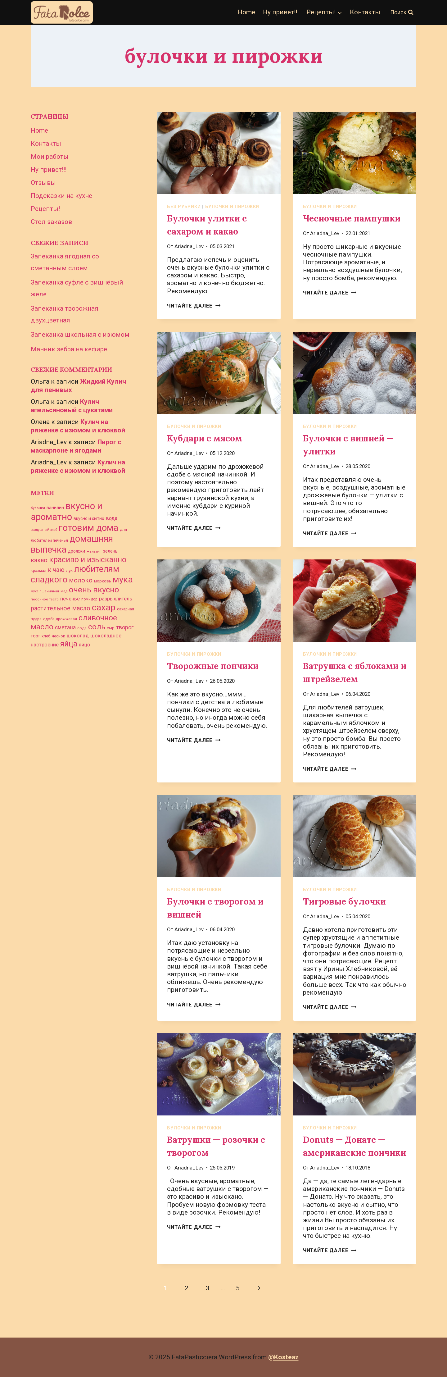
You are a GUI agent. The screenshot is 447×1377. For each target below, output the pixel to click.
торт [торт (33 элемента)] (35, 635)
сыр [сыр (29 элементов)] (111, 628)
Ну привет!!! (281, 12)
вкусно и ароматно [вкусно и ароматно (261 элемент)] (66, 511)
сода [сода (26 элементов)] (82, 628)
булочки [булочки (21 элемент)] (38, 508)
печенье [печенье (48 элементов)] (70, 598)
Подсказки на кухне (61, 195)
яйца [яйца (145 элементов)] (68, 643)
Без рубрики (184, 206)
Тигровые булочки (344, 901)
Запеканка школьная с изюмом (80, 334)
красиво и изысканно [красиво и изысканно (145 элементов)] (87, 559)
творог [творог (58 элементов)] (124, 627)
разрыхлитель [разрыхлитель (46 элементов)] (115, 599)
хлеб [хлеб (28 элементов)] (46, 636)
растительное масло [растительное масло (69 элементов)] (60, 608)
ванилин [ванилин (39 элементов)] (55, 507)
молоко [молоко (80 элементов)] (81, 580)
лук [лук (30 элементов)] (69, 570)
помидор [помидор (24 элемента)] (89, 599)
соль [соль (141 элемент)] (96, 626)
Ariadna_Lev (189, 246)
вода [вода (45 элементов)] (111, 518)
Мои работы (50, 156)
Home (246, 12)
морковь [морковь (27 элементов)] (102, 581)
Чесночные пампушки (351, 218)
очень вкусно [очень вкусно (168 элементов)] (94, 589)
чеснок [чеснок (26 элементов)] (58, 636)
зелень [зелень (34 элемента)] (110, 551)
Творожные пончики (213, 666)
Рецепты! (45, 208)
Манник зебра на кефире (69, 349)
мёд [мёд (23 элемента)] (64, 591)
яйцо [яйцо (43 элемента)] (84, 645)
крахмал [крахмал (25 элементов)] (38, 570)
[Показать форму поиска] (401, 12)
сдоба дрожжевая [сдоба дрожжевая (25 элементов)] (60, 619)
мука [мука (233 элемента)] (123, 579)
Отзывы (43, 182)
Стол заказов (51, 222)
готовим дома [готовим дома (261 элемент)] (88, 527)
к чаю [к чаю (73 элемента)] (56, 569)
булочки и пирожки (232, 206)
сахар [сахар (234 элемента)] (103, 607)
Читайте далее (193, 306)
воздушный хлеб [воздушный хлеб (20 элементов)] (44, 530)
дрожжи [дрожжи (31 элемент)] (76, 551)
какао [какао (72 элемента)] (39, 560)
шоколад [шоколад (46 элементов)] (78, 636)
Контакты (365, 12)
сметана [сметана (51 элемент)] (65, 627)
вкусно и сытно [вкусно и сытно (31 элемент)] (89, 518)
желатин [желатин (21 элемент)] (94, 551)
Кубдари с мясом (204, 438)
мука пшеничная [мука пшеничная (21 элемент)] (45, 591)
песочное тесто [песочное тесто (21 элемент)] (45, 599)
